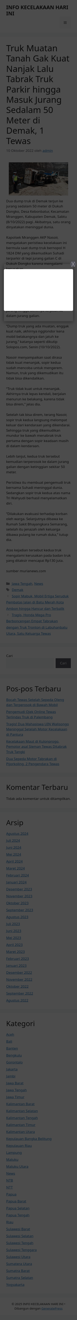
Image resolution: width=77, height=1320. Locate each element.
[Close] (38, 660)
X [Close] (73, 264)
